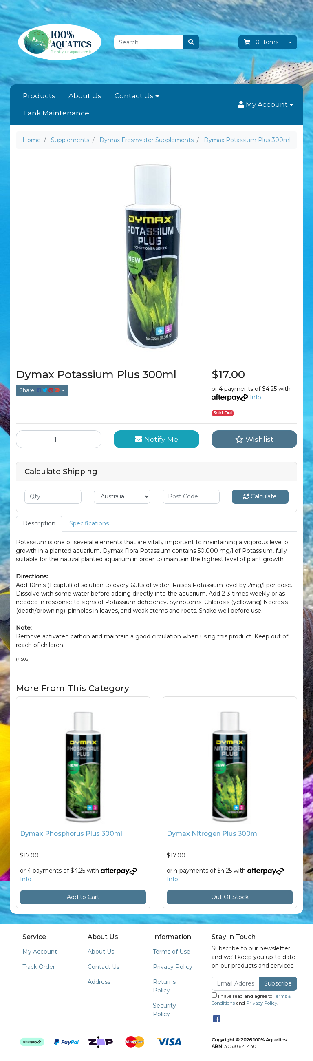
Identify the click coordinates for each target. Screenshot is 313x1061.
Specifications (89, 523)
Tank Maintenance (56, 113)
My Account (39, 951)
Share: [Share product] (40, 390)
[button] (266, 104)
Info (255, 397)
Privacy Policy (172, 966)
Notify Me (156, 439)
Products (39, 96)
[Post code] (191, 497)
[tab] (39, 524)
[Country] (122, 497)
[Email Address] (235, 984)
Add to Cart (83, 897)
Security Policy (164, 1010)
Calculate (260, 496)
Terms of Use (171, 951)
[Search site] (191, 42)
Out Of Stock (230, 897)
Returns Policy (164, 986)
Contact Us (134, 96)
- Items (261, 42)
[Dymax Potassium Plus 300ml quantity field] (58, 439)
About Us (84, 96)
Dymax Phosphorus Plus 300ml (71, 833)
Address (99, 982)
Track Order (38, 966)
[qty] (53, 497)
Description (39, 523)
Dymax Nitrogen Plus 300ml (213, 833)
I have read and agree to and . (251, 999)
